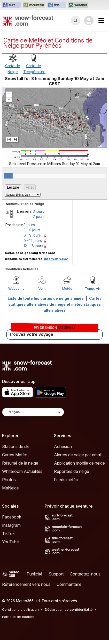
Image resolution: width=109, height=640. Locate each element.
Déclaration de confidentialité (69, 609)
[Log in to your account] (89, 20)
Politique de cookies (18, 617)
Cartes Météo (14, 454)
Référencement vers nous (26, 584)
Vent (41, 288)
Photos (9, 479)
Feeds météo (66, 479)
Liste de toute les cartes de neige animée (46, 298)
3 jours (38, 211)
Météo (67, 288)
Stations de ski (15, 446)
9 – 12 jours (33, 240)
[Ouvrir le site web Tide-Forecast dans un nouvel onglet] (56, 5)
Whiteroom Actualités (22, 471)
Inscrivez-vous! (56, 259)
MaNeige (10, 487)
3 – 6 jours (32, 230)
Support (56, 574)
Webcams (16, 288)
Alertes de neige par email (78, 454)
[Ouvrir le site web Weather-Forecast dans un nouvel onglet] (78, 5)
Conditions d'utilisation (20, 609)
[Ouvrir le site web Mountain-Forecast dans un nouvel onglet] (34, 5)
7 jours (38, 216)
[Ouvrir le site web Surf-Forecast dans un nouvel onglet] (11, 5)
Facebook (11, 517)
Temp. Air (92, 288)
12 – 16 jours (33, 246)
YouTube (10, 541)
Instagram (11, 525)
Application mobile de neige (79, 463)
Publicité (34, 574)
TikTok (8, 533)
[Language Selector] (33, 412)
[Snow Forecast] (28, 20)
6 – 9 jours (32, 235)
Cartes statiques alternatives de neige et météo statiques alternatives (55, 304)
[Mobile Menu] (101, 20)
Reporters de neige (71, 471)
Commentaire (69, 584)
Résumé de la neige (20, 463)
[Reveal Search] (75, 20)
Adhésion (63, 446)
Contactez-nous (85, 574)
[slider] (8, 176)
